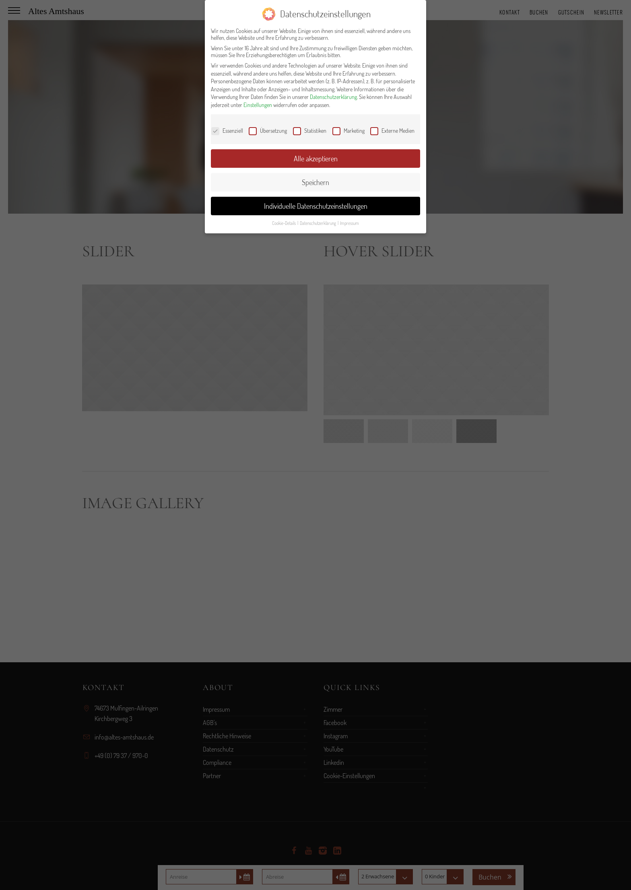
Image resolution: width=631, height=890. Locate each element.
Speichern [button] (315, 182)
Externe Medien (392, 130)
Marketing (348, 130)
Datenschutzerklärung (333, 96)
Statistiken (309, 130)
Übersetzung (268, 130)
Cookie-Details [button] (284, 223)
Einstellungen (257, 104)
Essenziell (227, 130)
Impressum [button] (349, 223)
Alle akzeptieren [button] (316, 158)
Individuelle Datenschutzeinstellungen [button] (315, 206)
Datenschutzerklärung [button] (318, 223)
